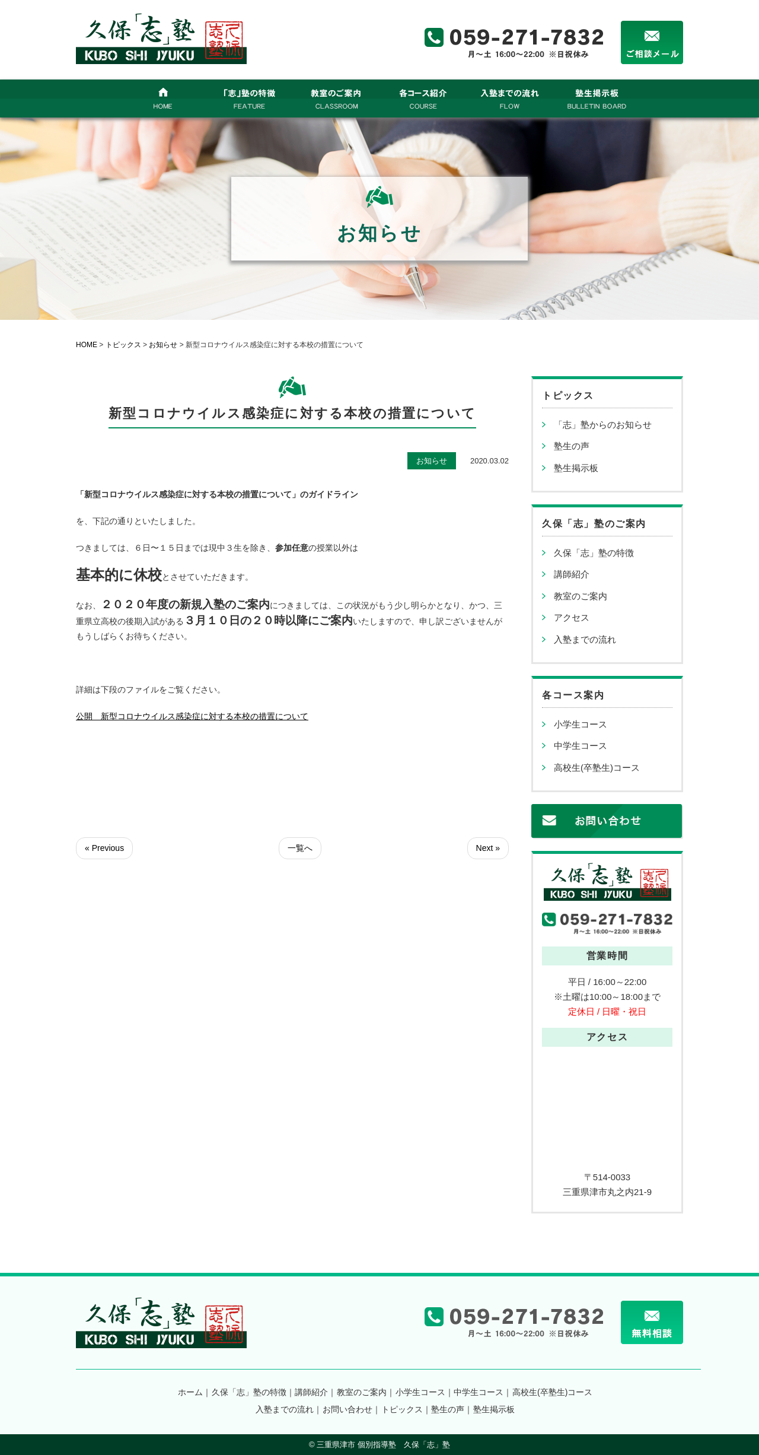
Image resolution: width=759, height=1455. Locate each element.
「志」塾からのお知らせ (603, 425)
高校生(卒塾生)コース (597, 768)
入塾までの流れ (585, 639)
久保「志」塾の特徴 (594, 553)
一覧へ (300, 848)
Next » (488, 848)
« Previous (104, 848)
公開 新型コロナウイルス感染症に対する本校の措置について (192, 716)
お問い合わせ (347, 1409)
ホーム (190, 1392)
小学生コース (580, 724)
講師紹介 (571, 574)
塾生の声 (571, 446)
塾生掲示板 (576, 468)
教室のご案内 (580, 596)
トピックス (402, 1409)
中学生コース (580, 746)
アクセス (571, 617)
